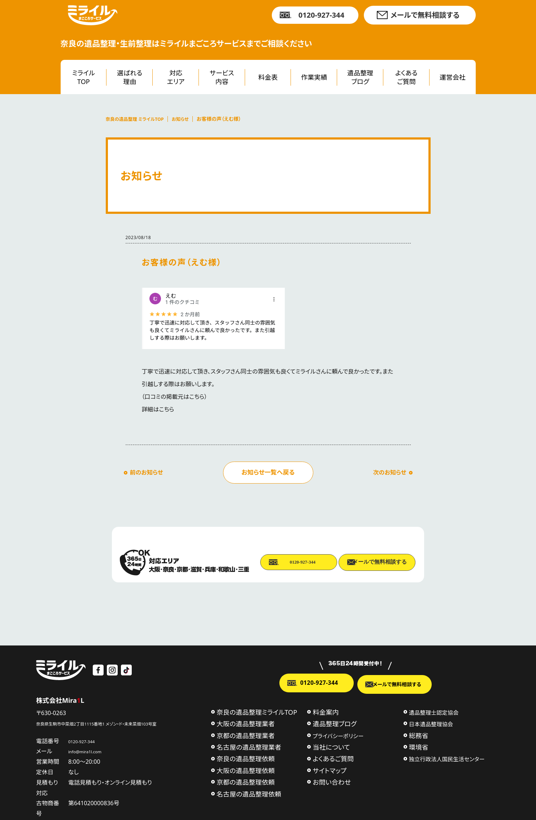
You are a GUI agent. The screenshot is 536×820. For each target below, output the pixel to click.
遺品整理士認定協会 (434, 711)
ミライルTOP (83, 77)
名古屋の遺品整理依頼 (249, 793)
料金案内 (326, 711)
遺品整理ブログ (360, 77)
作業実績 (314, 77)
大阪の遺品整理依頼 (246, 769)
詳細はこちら (158, 409)
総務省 (418, 734)
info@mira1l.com (100, 750)
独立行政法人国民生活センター (447, 758)
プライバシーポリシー (338, 735)
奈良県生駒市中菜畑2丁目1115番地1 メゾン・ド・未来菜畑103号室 (119, 722)
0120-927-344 (321, 15)
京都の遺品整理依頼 (246, 781)
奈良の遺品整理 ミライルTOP (138, 119)
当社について (331, 746)
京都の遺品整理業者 (246, 734)
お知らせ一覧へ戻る (268, 472)
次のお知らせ (389, 472)
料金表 (268, 77)
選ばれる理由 (129, 77)
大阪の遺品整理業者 (246, 723)
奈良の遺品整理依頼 (246, 758)
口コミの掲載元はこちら (175, 397)
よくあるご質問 (406, 77)
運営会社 (453, 77)
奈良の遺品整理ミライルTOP (257, 711)
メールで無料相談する (425, 15)
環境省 (418, 746)
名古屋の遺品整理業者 (249, 746)
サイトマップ (330, 769)
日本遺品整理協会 (431, 723)
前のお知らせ (146, 472)
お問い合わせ (332, 781)
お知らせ (188, 119)
